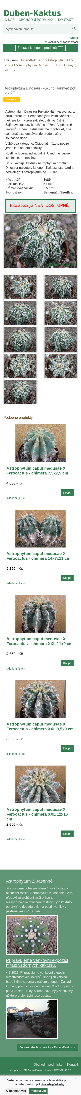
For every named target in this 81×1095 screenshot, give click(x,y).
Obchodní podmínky (47, 1064)
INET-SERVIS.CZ (62, 1070)
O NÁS (10, 20)
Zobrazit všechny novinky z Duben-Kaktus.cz (47, 1047)
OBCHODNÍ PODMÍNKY (36, 20)
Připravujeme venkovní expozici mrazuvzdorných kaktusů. (37, 963)
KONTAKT (65, 20)
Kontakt (72, 1064)
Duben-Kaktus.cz (32, 60)
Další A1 (9, 65)
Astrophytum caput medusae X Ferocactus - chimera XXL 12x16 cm (37, 814)
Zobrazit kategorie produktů (40, 48)
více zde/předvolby (52, 1084)
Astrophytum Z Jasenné (29, 881)
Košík (74, 37)
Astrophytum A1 (59, 60)
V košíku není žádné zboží (61, 42)
